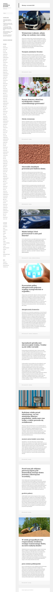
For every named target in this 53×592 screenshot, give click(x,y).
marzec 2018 (5, 171)
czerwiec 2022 (5, 108)
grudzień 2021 (5, 117)
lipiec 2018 (4, 166)
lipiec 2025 (4, 60)
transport (4, 249)
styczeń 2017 (5, 191)
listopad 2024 (5, 72)
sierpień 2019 (5, 153)
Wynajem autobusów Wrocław (32, 52)
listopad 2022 (5, 101)
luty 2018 (4, 173)
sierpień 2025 (5, 59)
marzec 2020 (5, 148)
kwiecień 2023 (5, 96)
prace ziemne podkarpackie (31, 564)
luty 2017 (4, 189)
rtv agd (4, 246)
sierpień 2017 (5, 179)
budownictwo (5, 229)
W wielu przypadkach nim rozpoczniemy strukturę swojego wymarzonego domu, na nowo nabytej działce (34, 543)
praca (4, 239)
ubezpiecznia (35, 333)
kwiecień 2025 (5, 65)
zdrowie (31, 333)
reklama (4, 241)
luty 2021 (4, 134)
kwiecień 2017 (5, 186)
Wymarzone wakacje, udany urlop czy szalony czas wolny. (33, 34)
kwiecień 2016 (5, 204)
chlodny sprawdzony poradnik (6, 5)
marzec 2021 (5, 132)
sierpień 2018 (5, 165)
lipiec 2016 (4, 199)
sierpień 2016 (5, 197)
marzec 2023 (5, 98)
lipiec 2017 (4, 181)
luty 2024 (4, 86)
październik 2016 (5, 194)
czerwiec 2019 (5, 155)
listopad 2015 (5, 209)
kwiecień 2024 (5, 83)
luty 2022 (4, 114)
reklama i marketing (6, 242)
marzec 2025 (5, 67)
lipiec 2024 (4, 78)
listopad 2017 (5, 176)
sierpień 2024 (5, 77)
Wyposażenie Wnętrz (6, 254)
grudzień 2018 (5, 161)
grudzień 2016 (5, 192)
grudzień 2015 (5, 207)
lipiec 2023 (4, 93)
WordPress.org (5, 266)
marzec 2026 (5, 49)
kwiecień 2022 (5, 111)
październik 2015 (5, 210)
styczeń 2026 (5, 52)
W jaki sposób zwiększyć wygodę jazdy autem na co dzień (7, 20)
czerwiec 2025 (5, 62)
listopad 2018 (5, 163)
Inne (4, 234)
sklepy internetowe (6, 247)
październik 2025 (5, 57)
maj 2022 (4, 109)
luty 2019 (4, 158)
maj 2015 (4, 215)
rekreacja (4, 244)
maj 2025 (4, 64)
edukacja (4, 233)
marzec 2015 (5, 218)
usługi (4, 252)
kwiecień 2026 (5, 47)
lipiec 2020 (4, 143)
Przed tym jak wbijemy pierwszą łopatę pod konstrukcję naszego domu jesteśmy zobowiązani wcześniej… (33, 473)
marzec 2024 (5, 85)
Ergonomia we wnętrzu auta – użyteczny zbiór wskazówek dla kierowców (7, 24)
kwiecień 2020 (5, 147)
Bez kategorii (5, 226)
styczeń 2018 (5, 174)
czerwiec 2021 (5, 127)
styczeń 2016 (5, 205)
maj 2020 (4, 145)
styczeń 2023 (5, 99)
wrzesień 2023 (5, 91)
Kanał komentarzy (6, 265)
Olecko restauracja (28, 119)
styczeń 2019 (5, 160)
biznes (4, 228)
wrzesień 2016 (5, 196)
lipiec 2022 (4, 106)
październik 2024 (5, 73)
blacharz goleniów (25, 252)
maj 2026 (4, 46)
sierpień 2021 (5, 124)
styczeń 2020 (5, 150)
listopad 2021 (5, 119)
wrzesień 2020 (5, 140)
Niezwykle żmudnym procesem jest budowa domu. (34, 168)
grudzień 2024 (5, 70)
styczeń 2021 (5, 135)
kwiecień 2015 (5, 217)
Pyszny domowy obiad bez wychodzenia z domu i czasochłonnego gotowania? (33, 101)
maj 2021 (4, 129)
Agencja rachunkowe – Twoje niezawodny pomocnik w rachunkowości (7, 32)
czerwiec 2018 (5, 168)
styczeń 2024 (5, 88)
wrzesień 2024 (5, 75)
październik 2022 (5, 103)
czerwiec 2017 (5, 183)
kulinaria (4, 236)
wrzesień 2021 (5, 122)
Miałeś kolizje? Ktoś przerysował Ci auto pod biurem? (32, 233)
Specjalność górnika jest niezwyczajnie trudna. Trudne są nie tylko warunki (34, 345)
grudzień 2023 (5, 90)
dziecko (4, 231)
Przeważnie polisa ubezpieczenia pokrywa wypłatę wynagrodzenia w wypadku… (32, 288)
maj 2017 (4, 184)
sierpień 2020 (5, 142)
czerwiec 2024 (5, 80)
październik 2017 (5, 178)
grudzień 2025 (5, 54)
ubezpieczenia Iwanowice (30, 309)
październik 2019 (5, 152)
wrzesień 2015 (5, 212)
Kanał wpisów (5, 263)
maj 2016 (4, 202)
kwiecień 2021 (5, 130)
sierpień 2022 (5, 104)
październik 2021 (5, 121)
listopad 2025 (5, 55)
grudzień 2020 (5, 137)
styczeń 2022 (5, 116)
